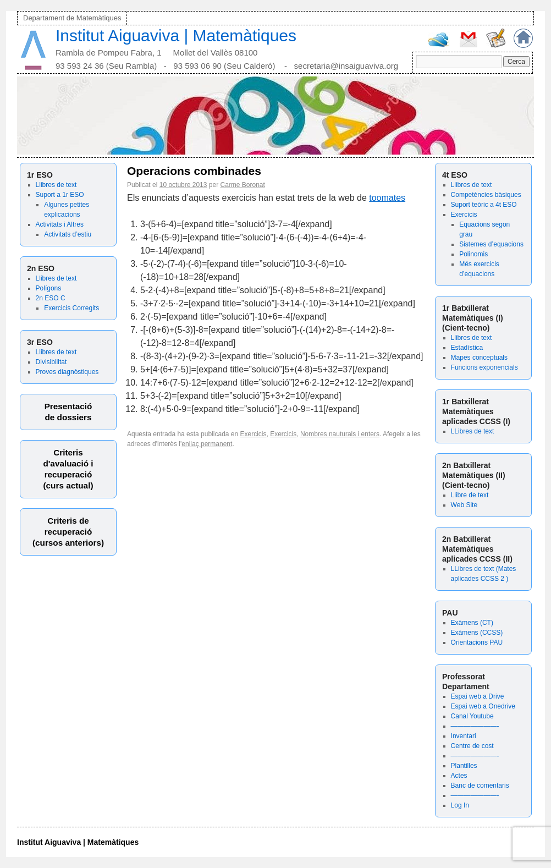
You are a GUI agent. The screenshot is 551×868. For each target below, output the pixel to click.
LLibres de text (472, 431)
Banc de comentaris (480, 785)
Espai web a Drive (477, 696)
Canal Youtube (472, 716)
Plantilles (464, 766)
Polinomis (473, 254)
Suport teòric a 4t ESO (484, 204)
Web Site (464, 505)
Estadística (467, 347)
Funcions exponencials (484, 367)
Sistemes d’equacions (491, 244)
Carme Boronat (243, 185)
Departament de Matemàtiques (72, 18)
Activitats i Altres (60, 224)
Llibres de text (56, 185)
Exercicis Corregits (71, 308)
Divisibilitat (51, 362)
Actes (459, 775)
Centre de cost (472, 746)
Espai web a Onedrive (483, 706)
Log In (460, 805)
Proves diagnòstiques (67, 372)
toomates (387, 197)
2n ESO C (50, 298)
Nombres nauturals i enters (339, 434)
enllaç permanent (206, 444)
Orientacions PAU (477, 642)
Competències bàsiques (486, 195)
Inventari (463, 736)
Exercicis (464, 214)
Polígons (49, 288)
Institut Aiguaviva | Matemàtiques (176, 35)
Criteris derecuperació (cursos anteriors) (68, 531)
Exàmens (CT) (472, 623)
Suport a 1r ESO (60, 195)
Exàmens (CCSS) (477, 632)
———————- (475, 726)
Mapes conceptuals (479, 357)
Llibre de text (470, 495)
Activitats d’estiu (67, 234)
